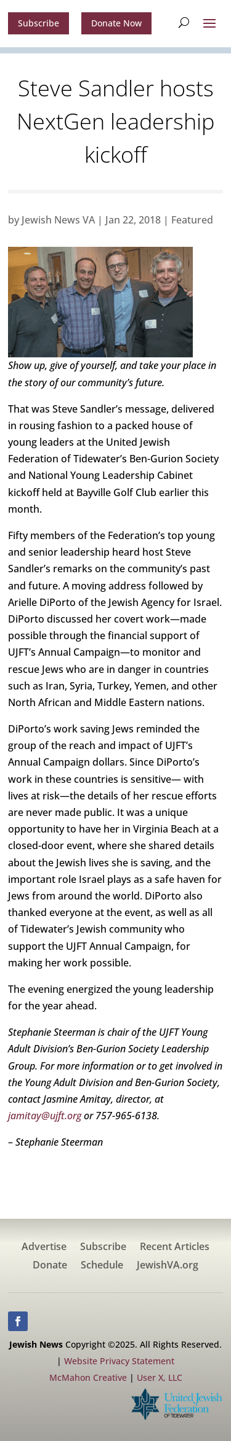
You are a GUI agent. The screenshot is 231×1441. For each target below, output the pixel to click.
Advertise (44, 1247)
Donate (50, 1266)
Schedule (102, 1266)
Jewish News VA (58, 220)
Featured (192, 220)
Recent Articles (174, 1247)
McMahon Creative (88, 1377)
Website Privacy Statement (119, 1361)
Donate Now (116, 23)
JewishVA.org (167, 1266)
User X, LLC (159, 1377)
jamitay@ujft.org (44, 1115)
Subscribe (38, 23)
